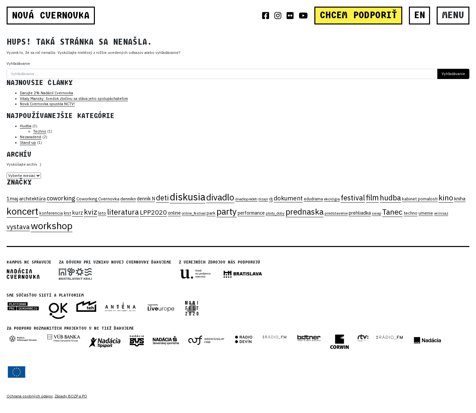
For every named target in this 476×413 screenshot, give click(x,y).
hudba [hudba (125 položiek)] (390, 197)
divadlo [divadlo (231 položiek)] (220, 197)
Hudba (25, 126)
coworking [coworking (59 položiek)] (61, 198)
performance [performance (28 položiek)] (251, 213)
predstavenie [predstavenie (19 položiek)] (336, 213)
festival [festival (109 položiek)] (353, 197)
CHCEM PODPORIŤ (358, 15)
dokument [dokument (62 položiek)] (288, 198)
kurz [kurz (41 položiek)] (77, 212)
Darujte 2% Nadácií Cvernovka (46, 93)
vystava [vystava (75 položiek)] (18, 227)
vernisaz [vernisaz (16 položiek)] (441, 213)
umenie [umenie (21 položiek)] (425, 213)
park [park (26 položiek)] (211, 213)
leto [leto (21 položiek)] (102, 213)
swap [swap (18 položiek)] (376, 213)
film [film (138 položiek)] (372, 197)
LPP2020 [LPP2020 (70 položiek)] (153, 212)
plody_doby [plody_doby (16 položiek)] (275, 213)
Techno (39, 131)
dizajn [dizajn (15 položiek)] (263, 199)
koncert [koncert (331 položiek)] (22, 211)
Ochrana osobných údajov (30, 396)
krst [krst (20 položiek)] (67, 213)
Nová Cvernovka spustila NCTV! (47, 104)
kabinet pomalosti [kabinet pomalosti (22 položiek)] (420, 199)
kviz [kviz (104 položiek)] (90, 212)
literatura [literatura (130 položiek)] (123, 212)
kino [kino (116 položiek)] (446, 197)
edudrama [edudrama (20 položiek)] (313, 198)
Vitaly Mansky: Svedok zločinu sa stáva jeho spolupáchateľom (74, 98)
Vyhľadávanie (18, 63)
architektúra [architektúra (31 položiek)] (32, 198)
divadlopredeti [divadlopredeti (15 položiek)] (246, 199)
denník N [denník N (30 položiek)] (146, 198)
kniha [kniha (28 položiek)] (459, 198)
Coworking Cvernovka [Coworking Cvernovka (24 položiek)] (97, 199)
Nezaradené (30, 137)
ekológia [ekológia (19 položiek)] (332, 198)
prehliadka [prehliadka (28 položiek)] (360, 213)
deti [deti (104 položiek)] (162, 197)
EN (419, 15)
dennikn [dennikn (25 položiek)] (128, 199)
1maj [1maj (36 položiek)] (12, 198)
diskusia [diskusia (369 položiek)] (187, 196)
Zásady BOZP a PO (71, 396)
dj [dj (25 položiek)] (271, 199)
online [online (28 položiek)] (174, 213)
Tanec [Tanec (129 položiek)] (392, 212)
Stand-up (28, 142)
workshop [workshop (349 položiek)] (51, 225)
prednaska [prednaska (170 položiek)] (305, 211)
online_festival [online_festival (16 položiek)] (194, 213)
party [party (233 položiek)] (227, 211)
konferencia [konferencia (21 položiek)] (51, 213)
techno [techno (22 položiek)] (410, 213)
